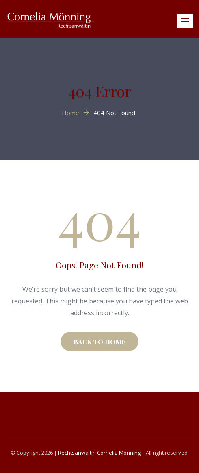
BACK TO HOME (99, 342)
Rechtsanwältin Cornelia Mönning (99, 452)
